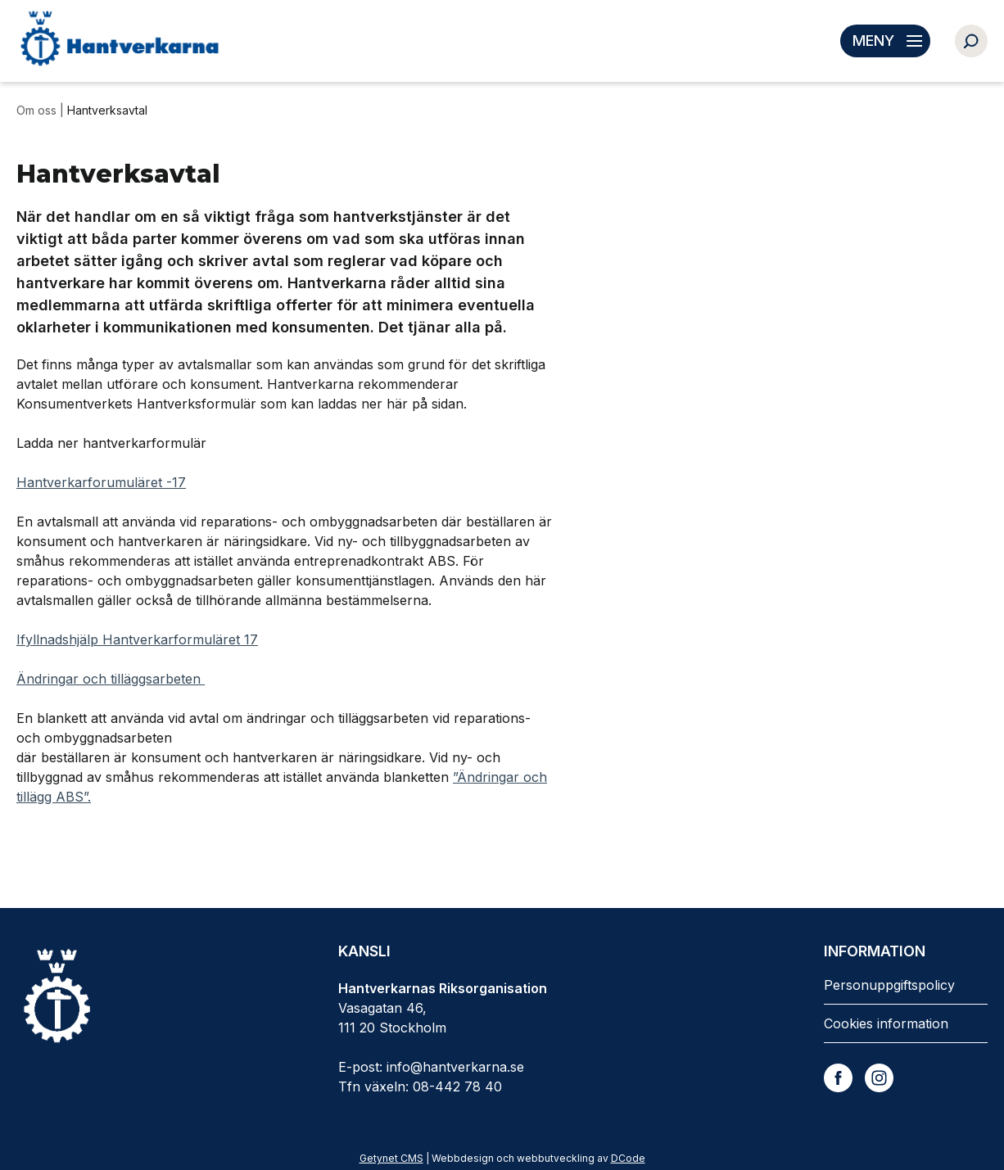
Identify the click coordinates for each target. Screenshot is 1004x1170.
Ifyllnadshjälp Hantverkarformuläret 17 (137, 639)
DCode (628, 1158)
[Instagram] (879, 1078)
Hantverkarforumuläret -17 (101, 482)
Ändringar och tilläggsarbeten (108, 679)
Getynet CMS (391, 1158)
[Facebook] (838, 1078)
